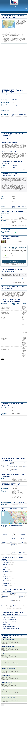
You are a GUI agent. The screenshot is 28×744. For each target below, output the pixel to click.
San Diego (14, 169)
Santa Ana (3, 605)
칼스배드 (15, 466)
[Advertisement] (14, 64)
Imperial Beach (5, 583)
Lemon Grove (21, 552)
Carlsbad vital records (16, 111)
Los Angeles (3, 593)
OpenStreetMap (19, 523)
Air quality (7, 229)
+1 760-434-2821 (15, 99)
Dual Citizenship (6, 630)
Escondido (3, 547)
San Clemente (12, 552)
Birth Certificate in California (8, 615)
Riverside (20, 603)
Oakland (11, 600)
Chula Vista (5, 562)
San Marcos (19, 525)
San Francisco (4, 596)
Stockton (11, 603)
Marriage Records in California (9, 619)
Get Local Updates (14, 261)
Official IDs (4, 622)
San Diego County (13, 11)
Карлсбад (12, 463)
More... (2, 358)
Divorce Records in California (9, 621)
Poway (11, 547)
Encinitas (12, 525)
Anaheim (3, 603)
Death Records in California (8, 617)
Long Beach (3, 599)
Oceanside (3, 526)
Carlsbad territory (11, 484)
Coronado (4, 585)
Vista (16, 525)
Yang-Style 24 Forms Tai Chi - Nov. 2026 (12, 241)
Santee (2, 550)
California (7, 11)
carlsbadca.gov (14, 105)
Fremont (20, 605)
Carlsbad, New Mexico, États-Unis (18, 502)
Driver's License (6, 624)
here (26, 86)
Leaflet (10, 523)
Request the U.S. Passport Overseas (10, 628)
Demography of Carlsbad (13, 211)
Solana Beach (12, 544)
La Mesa (20, 550)
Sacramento (21, 596)
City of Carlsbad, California (14, 6)
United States (14, 165)
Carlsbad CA (20, 11)
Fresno (11, 597)
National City (5, 578)
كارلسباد (5, 462)
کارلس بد (24, 462)
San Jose (20, 593)
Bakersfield (21, 599)
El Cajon (2, 552)
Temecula (12, 550)
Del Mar (20, 545)
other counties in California (21, 169)
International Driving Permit (8, 626)
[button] (3, 513)
